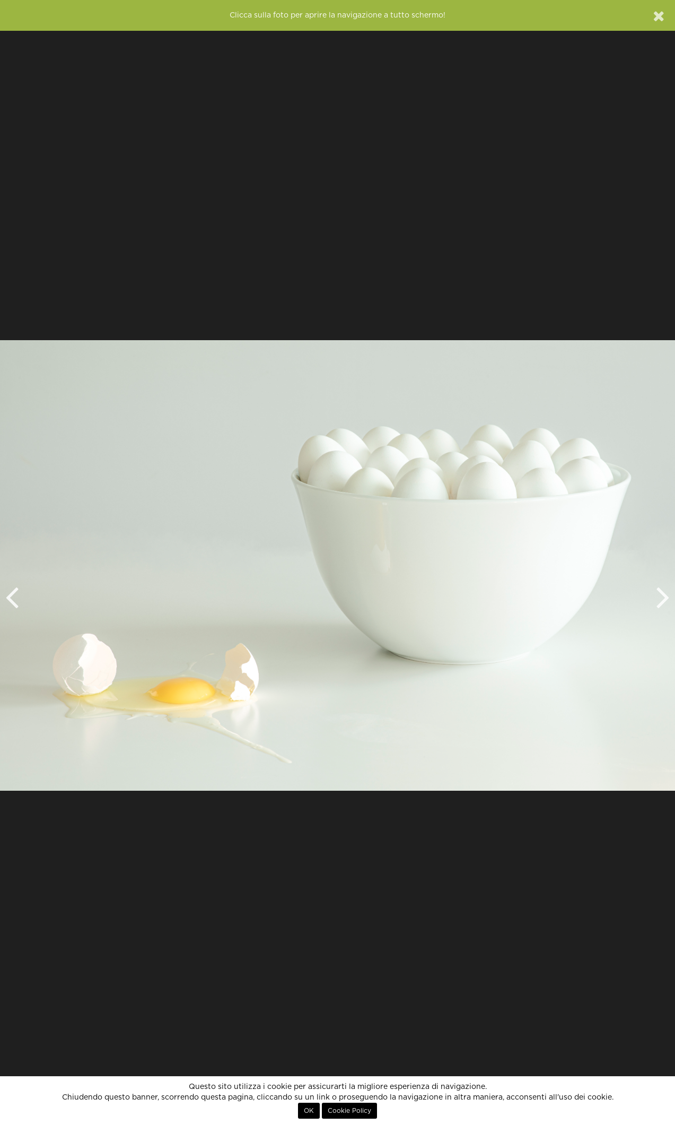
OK (309, 1111)
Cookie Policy (349, 1111)
